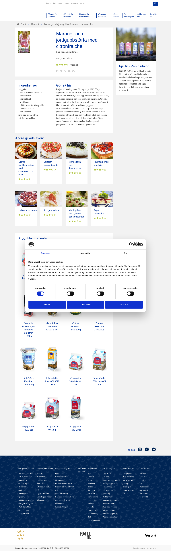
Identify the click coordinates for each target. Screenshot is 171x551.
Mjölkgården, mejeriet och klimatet (42, 480)
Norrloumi (91, 484)
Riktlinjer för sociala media (144, 476)
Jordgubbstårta (51, 210)
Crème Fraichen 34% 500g (76, 326)
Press (67, 3)
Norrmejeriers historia (110, 500)
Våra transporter (43, 500)
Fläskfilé (91, 477)
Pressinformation (139, 548)
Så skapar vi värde (109, 507)
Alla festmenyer (94, 514)
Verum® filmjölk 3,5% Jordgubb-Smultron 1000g (28, 329)
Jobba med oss (128, 469)
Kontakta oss (107, 473)
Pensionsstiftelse (109, 504)
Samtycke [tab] (45, 253)
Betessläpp (59, 473)
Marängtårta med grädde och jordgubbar (76, 213)
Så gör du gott (23, 510)
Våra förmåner (128, 477)
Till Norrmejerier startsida (25, 12)
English (82, 3)
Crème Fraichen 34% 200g (99, 326)
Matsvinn (40, 473)
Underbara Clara (24, 507)
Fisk (89, 473)
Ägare (48, 3)
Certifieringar (107, 497)
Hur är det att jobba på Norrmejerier (128, 483)
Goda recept (92, 469)
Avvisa (47, 305)
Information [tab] (85, 253)
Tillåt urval (86, 305)
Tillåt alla (124, 305)
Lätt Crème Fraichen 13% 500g (28, 381)
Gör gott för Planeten (45, 469)
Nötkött (90, 487)
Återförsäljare (57, 3)
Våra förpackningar (44, 497)
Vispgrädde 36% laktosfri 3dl (75, 381)
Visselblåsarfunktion (110, 517)
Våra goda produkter (82, 470)
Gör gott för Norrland (26, 469)
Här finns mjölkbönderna (64, 497)
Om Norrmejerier (108, 469)
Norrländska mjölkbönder (65, 469)
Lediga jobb (127, 473)
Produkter (74, 3)
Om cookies (151, 548)
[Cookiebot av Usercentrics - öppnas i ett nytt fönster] (131, 244)
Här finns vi (143, 490)
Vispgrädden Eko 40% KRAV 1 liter (52, 326)
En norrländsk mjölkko (63, 484)
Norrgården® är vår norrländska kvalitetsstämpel (62, 503)
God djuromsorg (61, 494)
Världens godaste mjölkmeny (92, 507)
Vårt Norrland (23, 514)
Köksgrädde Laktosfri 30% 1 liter (52, 381)
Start (20, 464)
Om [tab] (125, 253)
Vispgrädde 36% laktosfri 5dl (99, 381)
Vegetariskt (92, 500)
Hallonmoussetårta (27, 210)
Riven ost (91, 490)
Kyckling (91, 480)
